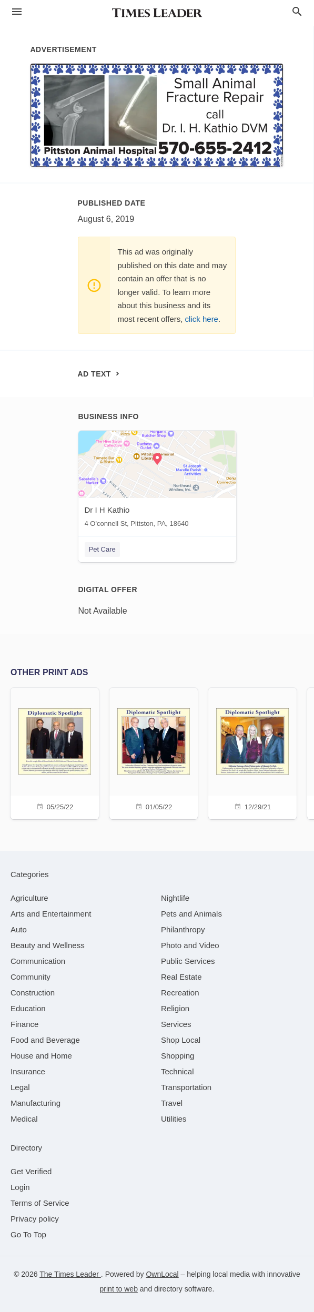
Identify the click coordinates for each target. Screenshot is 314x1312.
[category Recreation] (180, 992)
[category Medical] (24, 1118)
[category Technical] (177, 1071)
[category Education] (28, 1008)
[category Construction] (33, 992)
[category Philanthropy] (183, 929)
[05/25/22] (55, 752)
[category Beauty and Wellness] (48, 945)
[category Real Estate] (181, 976)
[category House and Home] (41, 1055)
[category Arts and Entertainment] (51, 913)
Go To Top (28, 1234)
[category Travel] (172, 1103)
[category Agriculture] (29, 897)
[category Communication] (38, 961)
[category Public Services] (188, 961)
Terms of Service (40, 1202)
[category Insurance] (28, 1071)
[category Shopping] (177, 1055)
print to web (119, 1289)
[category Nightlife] (175, 897)
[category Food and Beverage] (45, 1039)
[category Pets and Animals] (191, 913)
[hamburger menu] (17, 11)
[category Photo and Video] (190, 945)
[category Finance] (24, 1024)
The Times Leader (70, 1274)
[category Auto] (19, 929)
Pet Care (102, 549)
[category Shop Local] (180, 1039)
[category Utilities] (173, 1118)
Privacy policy (35, 1218)
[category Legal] (20, 1087)
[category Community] (30, 976)
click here (201, 318)
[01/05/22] (153, 752)
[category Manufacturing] (35, 1103)
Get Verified (31, 1171)
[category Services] (176, 1024)
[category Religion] (175, 1008)
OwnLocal (162, 1274)
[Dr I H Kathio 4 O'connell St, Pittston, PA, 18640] (157, 481)
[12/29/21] (252, 752)
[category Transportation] (186, 1087)
